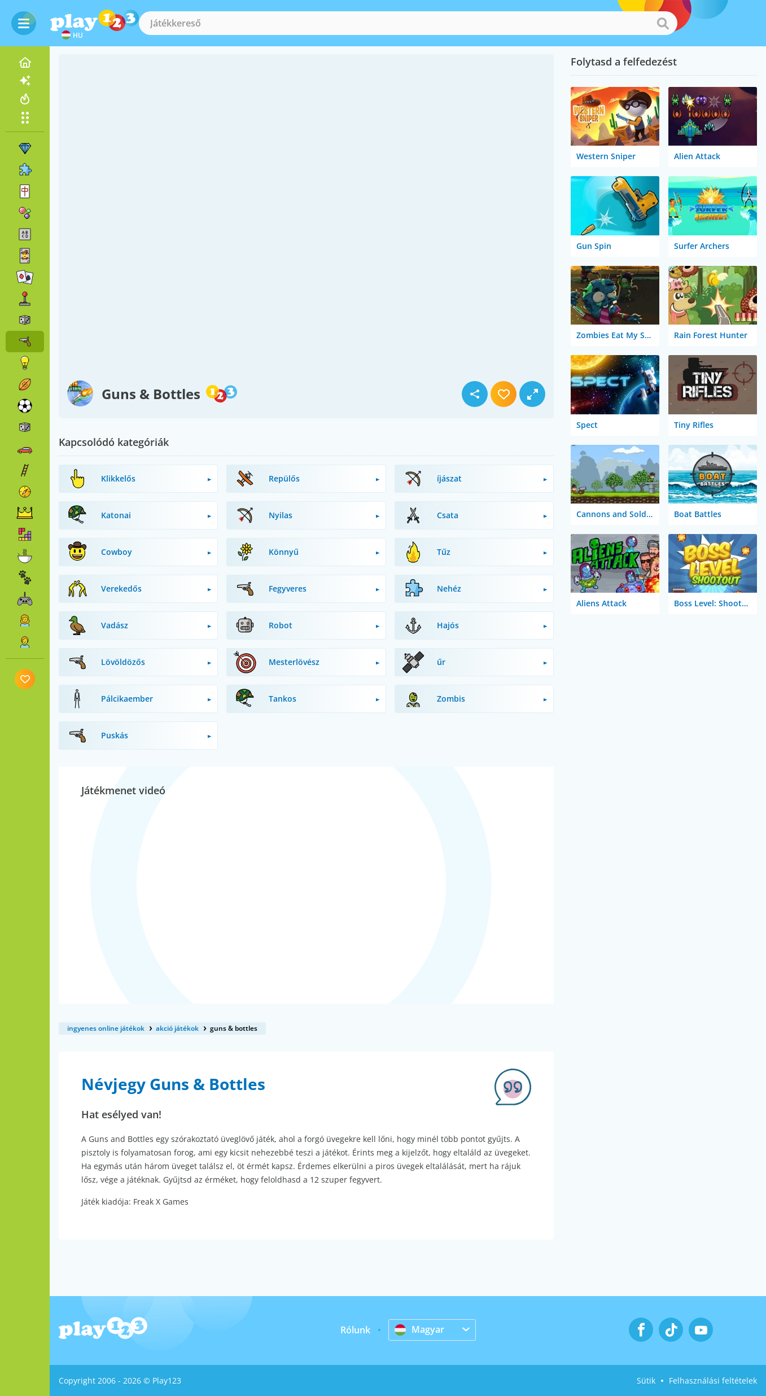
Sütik (646, 1380)
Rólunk (355, 1330)
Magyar (419, 1329)
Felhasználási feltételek (713, 1380)
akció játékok (177, 1028)
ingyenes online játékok (106, 1028)
